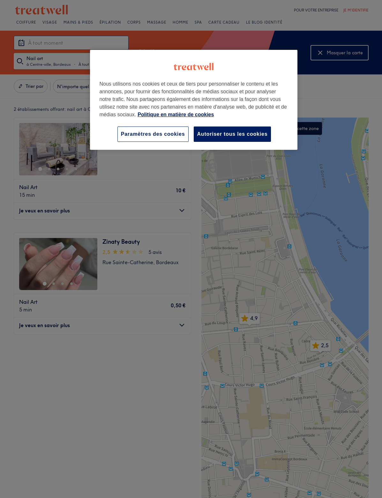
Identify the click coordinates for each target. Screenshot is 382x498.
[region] (193, 100)
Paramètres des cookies (153, 134)
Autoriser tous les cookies (232, 134)
